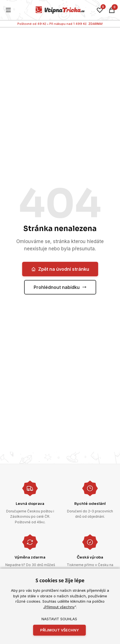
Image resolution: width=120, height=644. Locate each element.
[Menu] (9, 10)
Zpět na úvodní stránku (60, 269)
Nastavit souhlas (59, 619)
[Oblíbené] (99, 10)
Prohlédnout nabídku (60, 287)
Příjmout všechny (60, 607)
